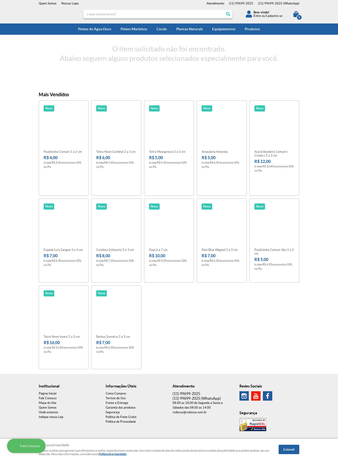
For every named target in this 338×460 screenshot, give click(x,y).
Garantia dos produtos (121, 372)
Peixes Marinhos (134, 29)
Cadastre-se (274, 16)
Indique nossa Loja (51, 382)
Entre (257, 16)
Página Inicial (47, 358)
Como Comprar (116, 358)
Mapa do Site (47, 368)
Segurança (113, 377)
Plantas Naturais (189, 29)
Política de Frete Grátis (121, 382)
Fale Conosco (48, 363)
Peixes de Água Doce (94, 29)
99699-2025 (241, 3)
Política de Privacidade (121, 386)
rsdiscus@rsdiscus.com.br (190, 377)
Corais (162, 29)
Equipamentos (223, 29)
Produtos (252, 29)
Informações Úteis (121, 351)
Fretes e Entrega (117, 368)
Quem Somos (48, 3)
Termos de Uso (116, 363)
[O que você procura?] (228, 14)
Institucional (49, 351)
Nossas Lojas (70, 3)
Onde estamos (48, 377)
